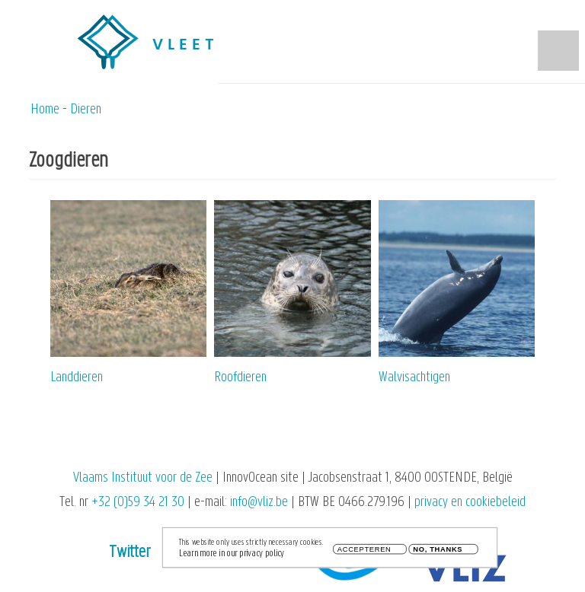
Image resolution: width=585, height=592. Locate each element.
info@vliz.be (259, 502)
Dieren (85, 110)
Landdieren (76, 378)
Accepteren (364, 553)
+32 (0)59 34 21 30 (137, 502)
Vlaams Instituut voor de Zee (143, 478)
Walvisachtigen (414, 378)
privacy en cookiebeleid (470, 502)
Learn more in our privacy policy (231, 557)
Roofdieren (240, 378)
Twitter (130, 553)
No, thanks (437, 553)
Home (44, 110)
